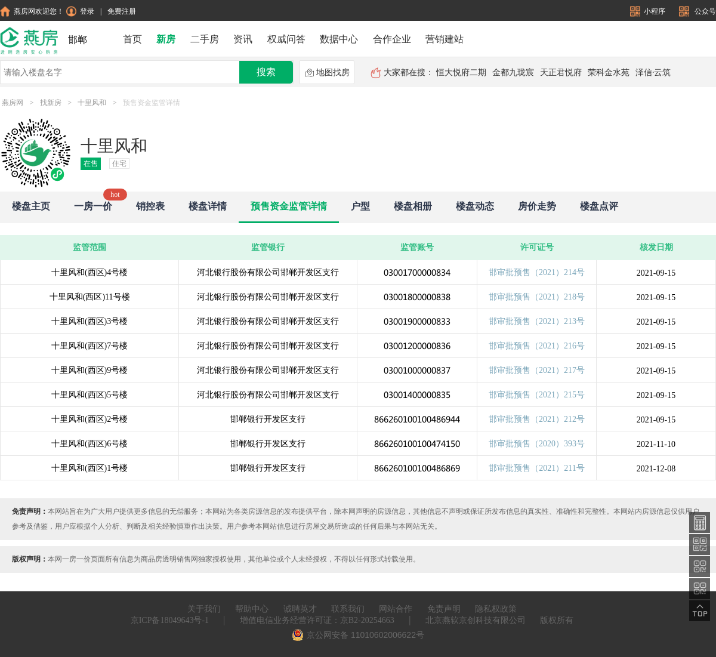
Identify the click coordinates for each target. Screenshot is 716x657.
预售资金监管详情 (289, 206)
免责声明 (444, 608)
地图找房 (327, 73)
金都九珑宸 (513, 72)
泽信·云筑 (653, 72)
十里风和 (92, 102)
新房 (165, 39)
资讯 (242, 39)
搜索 (266, 72)
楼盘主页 (31, 206)
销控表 (150, 206)
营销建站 (444, 39)
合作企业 (392, 39)
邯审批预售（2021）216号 (537, 345)
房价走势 (537, 206)
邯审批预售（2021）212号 (537, 419)
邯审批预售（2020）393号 (537, 443)
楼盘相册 (413, 206)
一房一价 (93, 206)
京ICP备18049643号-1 (170, 620)
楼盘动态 (475, 206)
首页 (132, 39)
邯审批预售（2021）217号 (537, 370)
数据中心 (339, 39)
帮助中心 (251, 608)
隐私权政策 (496, 608)
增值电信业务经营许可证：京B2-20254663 (317, 620)
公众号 (697, 11)
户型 (360, 206)
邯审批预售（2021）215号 (537, 394)
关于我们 (204, 608)
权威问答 (286, 39)
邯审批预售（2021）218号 (537, 296)
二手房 (204, 39)
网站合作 (395, 608)
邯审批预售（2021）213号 (537, 321)
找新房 (50, 102)
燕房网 (12, 102)
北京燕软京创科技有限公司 (475, 620)
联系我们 (348, 608)
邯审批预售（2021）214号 (537, 272)
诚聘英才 (300, 608)
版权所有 (556, 620)
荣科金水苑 (608, 72)
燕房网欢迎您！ (32, 11)
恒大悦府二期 (461, 72)
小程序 (648, 11)
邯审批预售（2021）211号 (536, 468)
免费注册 (121, 11)
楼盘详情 (208, 206)
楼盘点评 (599, 206)
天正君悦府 (561, 72)
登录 (80, 11)
